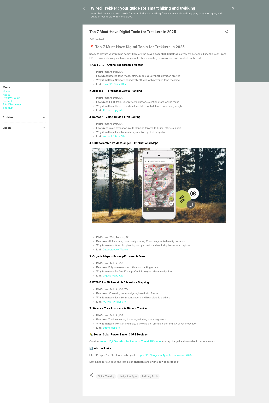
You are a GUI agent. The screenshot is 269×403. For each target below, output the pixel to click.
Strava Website (111, 327)
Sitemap (8, 107)
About (6, 94)
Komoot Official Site (114, 136)
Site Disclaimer (12, 104)
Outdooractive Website (115, 249)
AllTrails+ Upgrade (113, 110)
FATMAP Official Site (114, 301)
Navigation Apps (128, 376)
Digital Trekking (106, 376)
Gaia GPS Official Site (115, 84)
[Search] (233, 9)
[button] (226, 32)
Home (6, 91)
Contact (7, 101)
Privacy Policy (11, 98)
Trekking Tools (150, 376)
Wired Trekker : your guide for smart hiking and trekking (143, 8)
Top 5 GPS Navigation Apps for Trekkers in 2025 (164, 355)
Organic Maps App (113, 275)
